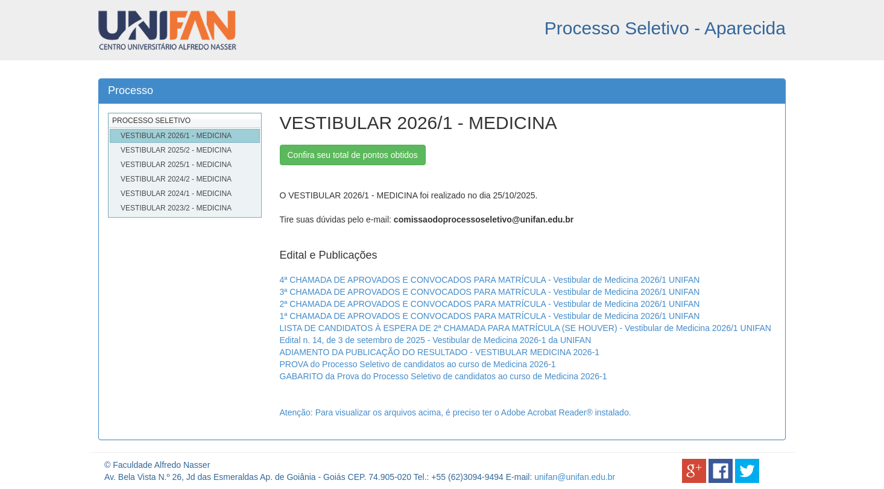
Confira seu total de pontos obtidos (353, 155)
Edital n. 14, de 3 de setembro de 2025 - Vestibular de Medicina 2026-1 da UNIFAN (436, 340)
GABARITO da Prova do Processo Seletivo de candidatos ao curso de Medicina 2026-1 (443, 376)
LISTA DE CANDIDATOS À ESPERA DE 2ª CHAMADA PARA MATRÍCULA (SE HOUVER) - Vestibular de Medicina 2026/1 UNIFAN (525, 328)
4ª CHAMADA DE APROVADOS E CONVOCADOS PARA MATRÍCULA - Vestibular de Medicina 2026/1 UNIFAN (490, 280)
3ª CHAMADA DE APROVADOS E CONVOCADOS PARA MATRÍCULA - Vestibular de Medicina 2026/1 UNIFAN (490, 292)
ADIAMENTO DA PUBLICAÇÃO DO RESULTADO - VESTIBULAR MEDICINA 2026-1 (440, 352)
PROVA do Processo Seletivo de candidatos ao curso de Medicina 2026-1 (418, 364)
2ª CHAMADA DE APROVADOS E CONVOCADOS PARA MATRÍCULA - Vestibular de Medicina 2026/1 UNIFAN (490, 304)
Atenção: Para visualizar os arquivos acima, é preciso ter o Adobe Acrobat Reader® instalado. (455, 412)
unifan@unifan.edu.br (574, 477)
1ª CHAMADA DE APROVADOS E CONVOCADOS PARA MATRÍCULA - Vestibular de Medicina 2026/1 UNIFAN (490, 316)
